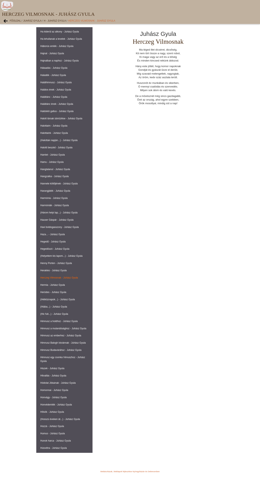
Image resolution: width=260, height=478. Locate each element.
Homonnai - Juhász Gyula (54, 390)
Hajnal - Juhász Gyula (52, 53)
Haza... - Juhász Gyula (52, 234)
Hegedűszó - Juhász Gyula (54, 248)
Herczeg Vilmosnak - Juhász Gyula (91, 20)
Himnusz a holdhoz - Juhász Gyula (59, 321)
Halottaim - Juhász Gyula (53, 125)
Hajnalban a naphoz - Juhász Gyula (59, 60)
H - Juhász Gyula (55, 20)
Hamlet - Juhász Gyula (52, 154)
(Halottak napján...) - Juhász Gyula (59, 140)
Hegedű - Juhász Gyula (53, 241)
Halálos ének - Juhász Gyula (55, 89)
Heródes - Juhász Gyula (53, 292)
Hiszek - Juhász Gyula (52, 368)
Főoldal (15, 20)
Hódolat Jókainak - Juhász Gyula (58, 382)
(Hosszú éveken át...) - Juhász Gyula (60, 419)
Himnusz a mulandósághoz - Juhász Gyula (63, 328)
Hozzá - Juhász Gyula (52, 426)
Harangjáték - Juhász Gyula (55, 190)
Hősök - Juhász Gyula (52, 411)
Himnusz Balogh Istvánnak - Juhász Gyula (63, 342)
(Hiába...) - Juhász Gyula (53, 306)
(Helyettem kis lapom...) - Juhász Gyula (61, 256)
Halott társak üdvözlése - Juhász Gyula (61, 118)
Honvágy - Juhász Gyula (53, 397)
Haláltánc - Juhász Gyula (53, 97)
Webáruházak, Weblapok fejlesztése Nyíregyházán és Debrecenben (130, 471)
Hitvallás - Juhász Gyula (53, 375)
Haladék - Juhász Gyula (53, 75)
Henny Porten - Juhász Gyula (56, 263)
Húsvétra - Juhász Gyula (53, 448)
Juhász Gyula (32, 20)
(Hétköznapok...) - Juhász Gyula (57, 299)
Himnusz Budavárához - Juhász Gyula (60, 350)
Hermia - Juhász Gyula (52, 285)
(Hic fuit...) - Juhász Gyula (54, 314)
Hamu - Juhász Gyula (51, 162)
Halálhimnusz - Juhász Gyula (56, 82)
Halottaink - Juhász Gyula (54, 133)
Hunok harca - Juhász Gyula (55, 440)
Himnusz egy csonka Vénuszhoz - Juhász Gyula (62, 359)
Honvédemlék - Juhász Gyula (56, 404)
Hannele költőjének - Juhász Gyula (59, 183)
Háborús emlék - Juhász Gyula (56, 46)
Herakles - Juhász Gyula (53, 270)
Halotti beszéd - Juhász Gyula (56, 147)
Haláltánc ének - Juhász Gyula (56, 104)
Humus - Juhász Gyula (52, 433)
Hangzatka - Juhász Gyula (54, 176)
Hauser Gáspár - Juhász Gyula (57, 219)
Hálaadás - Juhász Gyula (53, 68)
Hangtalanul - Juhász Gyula (55, 169)
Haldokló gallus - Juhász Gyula (57, 111)
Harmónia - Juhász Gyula (54, 198)
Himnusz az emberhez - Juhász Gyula (60, 335)
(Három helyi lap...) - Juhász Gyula (59, 212)
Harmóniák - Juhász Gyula (54, 205)
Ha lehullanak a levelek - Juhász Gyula (61, 38)
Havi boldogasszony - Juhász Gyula (59, 227)
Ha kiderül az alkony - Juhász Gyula (59, 31)
